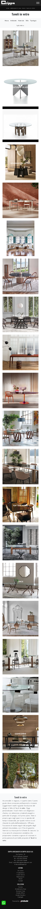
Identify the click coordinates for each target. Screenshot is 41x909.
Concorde (20, 734)
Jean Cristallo (20, 315)
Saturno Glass (20, 87)
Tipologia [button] (33, 21)
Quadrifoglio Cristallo (20, 467)
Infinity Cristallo (20, 429)
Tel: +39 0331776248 (20, 860)
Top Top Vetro (20, 505)
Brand (20, 879)
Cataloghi (20, 897)
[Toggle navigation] (37, 3)
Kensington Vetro (20, 163)
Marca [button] (7, 21)
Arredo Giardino (20, 895)
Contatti (20, 881)
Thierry (20, 391)
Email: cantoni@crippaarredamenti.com (20, 862)
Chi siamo (20, 871)
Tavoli (23, 8)
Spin (20, 696)
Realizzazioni (20, 877)
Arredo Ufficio (20, 893)
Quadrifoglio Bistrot (20, 658)
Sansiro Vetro (20, 49)
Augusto (20, 125)
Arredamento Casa (15, 8)
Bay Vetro (20, 277)
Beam (20, 543)
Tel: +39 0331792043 (20, 858)
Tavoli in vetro (30, 8)
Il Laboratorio (20, 873)
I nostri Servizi (20, 875)
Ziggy (21, 353)
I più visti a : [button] (20, 25)
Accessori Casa (20, 891)
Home (7, 8)
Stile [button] (27, 21)
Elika (20, 619)
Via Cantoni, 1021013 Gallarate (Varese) (20, 855)
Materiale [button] (21, 21)
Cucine (20, 887)
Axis (20, 201)
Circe (20, 582)
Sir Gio (20, 772)
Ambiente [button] (13, 21)
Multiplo (20, 239)
